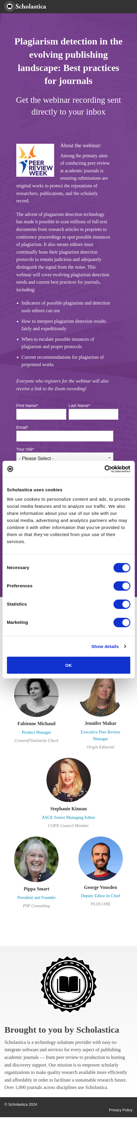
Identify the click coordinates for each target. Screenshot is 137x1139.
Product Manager (36, 732)
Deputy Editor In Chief (100, 895)
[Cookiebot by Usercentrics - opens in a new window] (104, 469)
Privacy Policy (121, 1110)
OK (68, 664)
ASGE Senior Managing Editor (68, 817)
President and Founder (36, 897)
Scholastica (97, 1030)
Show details (105, 646)
